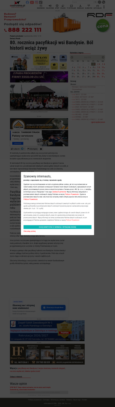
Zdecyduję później (30, 231)
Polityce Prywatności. (73, 220)
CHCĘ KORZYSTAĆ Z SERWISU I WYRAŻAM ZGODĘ (57, 227)
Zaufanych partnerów (59, 192)
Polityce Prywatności (72, 194)
